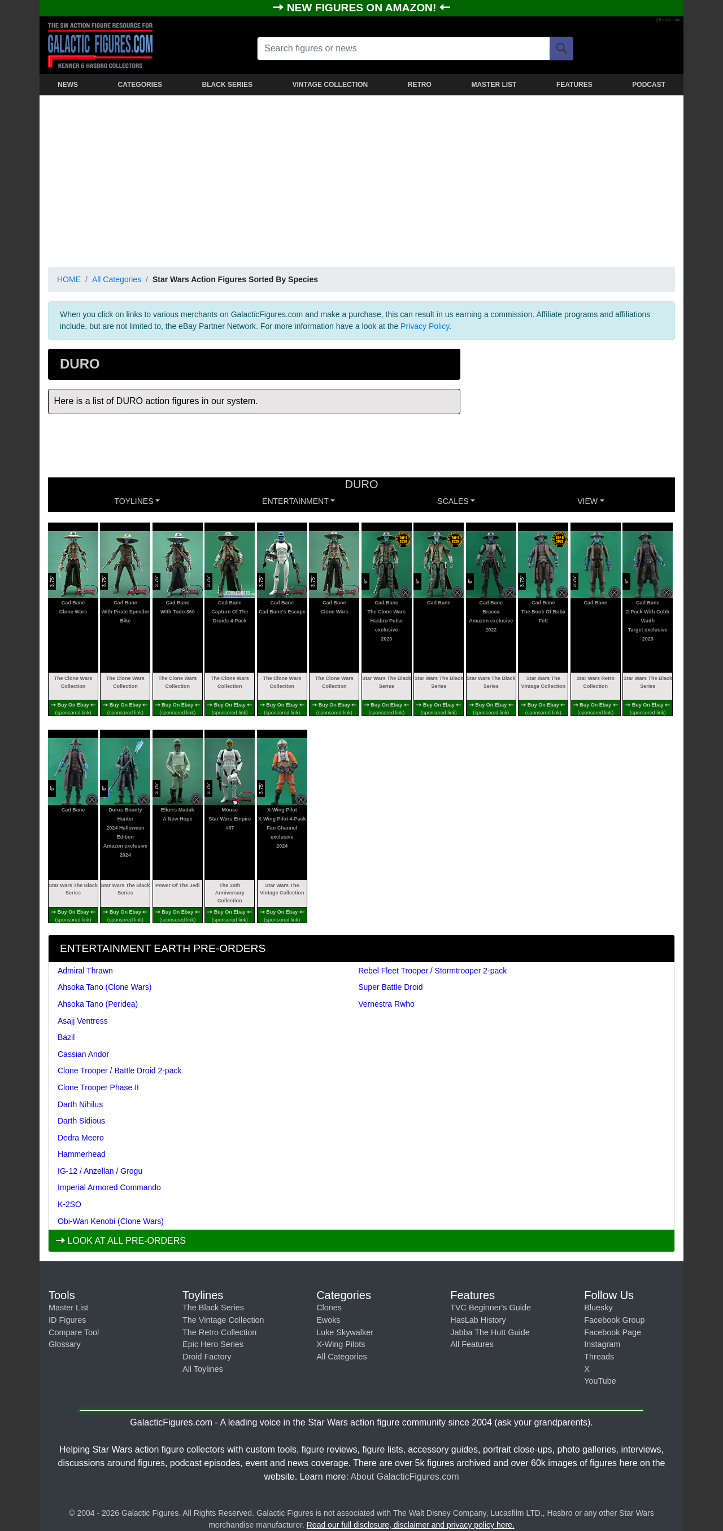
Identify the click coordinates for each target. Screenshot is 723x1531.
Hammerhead (82, 1154)
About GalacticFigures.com (404, 1476)
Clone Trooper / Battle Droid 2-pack (119, 1070)
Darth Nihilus (80, 1104)
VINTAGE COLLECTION (330, 85)
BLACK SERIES (227, 85)
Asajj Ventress (83, 1020)
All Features (472, 1344)
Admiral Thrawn (85, 970)
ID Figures (67, 1319)
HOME (69, 279)
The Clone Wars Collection (73, 682)
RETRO (420, 85)
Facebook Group (614, 1319)
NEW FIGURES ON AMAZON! (363, 8)
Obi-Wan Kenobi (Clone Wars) (111, 1221)
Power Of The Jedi (177, 885)
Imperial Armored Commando (109, 1187)
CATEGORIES (140, 85)
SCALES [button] (452, 501)
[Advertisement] (361, 179)
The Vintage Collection (223, 1319)
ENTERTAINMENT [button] (295, 501)
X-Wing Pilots (340, 1344)
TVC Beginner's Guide (490, 1307)
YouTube (600, 1380)
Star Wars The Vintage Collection (543, 682)
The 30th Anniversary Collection (230, 893)
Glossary (65, 1344)
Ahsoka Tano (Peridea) (98, 1003)
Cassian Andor (83, 1054)
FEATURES (574, 85)
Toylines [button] (134, 501)
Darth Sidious (81, 1120)
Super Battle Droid (390, 987)
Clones (329, 1307)
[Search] (561, 48)
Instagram (602, 1344)
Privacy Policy (424, 326)
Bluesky (598, 1307)
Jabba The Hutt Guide (490, 1332)
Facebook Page (612, 1332)
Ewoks (328, 1319)
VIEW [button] (587, 501)
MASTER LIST (493, 85)
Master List (68, 1307)
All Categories (116, 279)
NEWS (68, 85)
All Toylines (202, 1369)
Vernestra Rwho (386, 1003)
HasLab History (478, 1319)
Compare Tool (74, 1332)
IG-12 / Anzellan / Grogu (100, 1170)
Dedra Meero (81, 1137)
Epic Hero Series (212, 1344)
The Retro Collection (219, 1332)
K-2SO (69, 1204)
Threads (599, 1356)
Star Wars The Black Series (386, 682)
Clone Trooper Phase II (98, 1087)
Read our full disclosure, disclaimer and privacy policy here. (411, 1524)
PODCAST (648, 85)
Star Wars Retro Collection (595, 682)
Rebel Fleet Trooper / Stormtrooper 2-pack (432, 970)
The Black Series (213, 1307)
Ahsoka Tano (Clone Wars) (105, 987)
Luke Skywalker (344, 1332)
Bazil (66, 1037)
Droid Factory (206, 1356)
